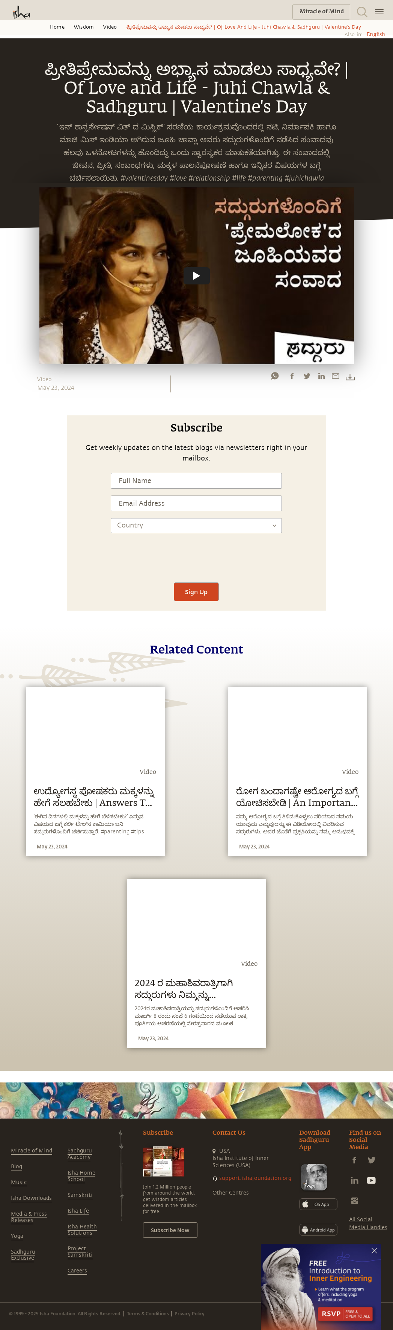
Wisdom (84, 27)
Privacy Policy (190, 1313)
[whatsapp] (274, 378)
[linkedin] (321, 378)
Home (57, 27)
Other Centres (230, 1193)
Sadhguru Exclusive (23, 1255)
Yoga (17, 1236)
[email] (335, 378)
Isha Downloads (31, 1198)
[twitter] (306, 378)
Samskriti (80, 1195)
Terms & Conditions (148, 1313)
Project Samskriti (80, 1252)
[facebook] (292, 377)
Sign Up (196, 592)
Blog (16, 1166)
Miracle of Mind (31, 1151)
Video (110, 27)
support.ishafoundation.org (255, 1178)
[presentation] (196, 553)
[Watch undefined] (197, 275)
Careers (77, 1271)
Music (19, 1182)
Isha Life (78, 1211)
